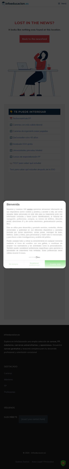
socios (30, 209)
